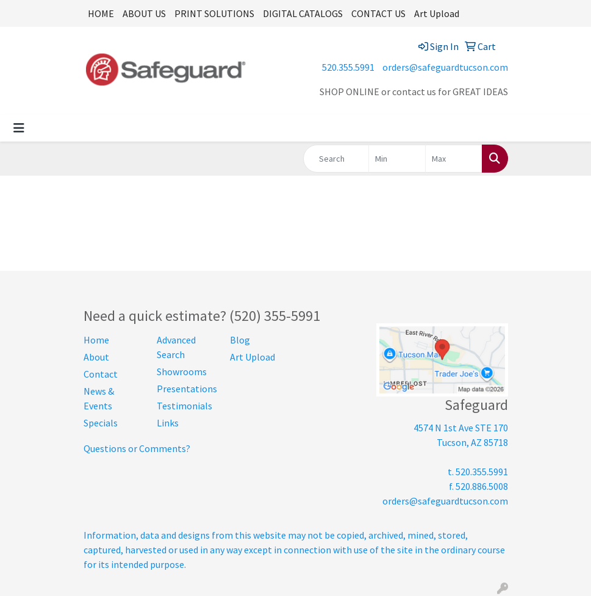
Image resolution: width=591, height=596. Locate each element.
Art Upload (436, 13)
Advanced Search (176, 347)
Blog (240, 340)
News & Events (99, 398)
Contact (101, 374)
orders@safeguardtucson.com (445, 67)
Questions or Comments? (137, 448)
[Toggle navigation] (19, 128)
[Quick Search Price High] (453, 159)
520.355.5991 (348, 67)
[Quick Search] (336, 159)
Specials (101, 423)
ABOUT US (144, 13)
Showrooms (182, 371)
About (96, 357)
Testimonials (184, 406)
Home (96, 340)
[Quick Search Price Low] (397, 159)
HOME (101, 13)
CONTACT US (378, 13)
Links (168, 423)
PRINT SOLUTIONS (214, 13)
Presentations (186, 388)
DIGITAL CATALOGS (303, 13)
